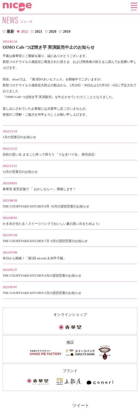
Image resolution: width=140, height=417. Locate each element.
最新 (10, 32)
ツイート (80, 405)
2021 (38, 32)
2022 (24, 32)
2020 (52, 32)
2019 (66, 32)
